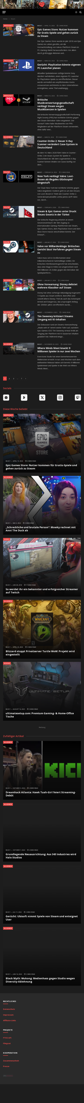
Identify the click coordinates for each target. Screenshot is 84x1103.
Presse (6, 1085)
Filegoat (7, 1062)
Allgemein (8, 140)
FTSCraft (7, 1056)
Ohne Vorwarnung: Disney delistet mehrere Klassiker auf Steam (57, 298)
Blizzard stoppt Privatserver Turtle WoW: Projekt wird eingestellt (40, 672)
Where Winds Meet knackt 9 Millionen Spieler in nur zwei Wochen (56, 366)
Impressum (8, 1033)
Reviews (7, 682)
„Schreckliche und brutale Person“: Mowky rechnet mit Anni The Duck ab (41, 548)
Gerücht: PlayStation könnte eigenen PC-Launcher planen (56, 67)
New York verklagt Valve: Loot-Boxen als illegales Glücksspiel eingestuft (57, 183)
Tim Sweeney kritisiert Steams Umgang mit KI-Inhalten (57, 332)
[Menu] (4, 12)
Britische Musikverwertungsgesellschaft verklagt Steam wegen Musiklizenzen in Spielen (58, 107)
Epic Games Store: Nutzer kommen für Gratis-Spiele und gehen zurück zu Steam (57, 33)
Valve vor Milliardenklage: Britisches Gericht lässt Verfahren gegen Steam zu (55, 258)
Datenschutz (9, 1028)
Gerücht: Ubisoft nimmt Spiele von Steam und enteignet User (42, 937)
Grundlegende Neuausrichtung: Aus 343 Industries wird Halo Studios (41, 875)
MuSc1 (39, 26)
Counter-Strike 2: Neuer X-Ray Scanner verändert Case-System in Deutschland (58, 147)
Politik (6, 176)
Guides (6, 558)
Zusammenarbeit (11, 1079)
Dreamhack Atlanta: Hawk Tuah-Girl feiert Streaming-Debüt (41, 813)
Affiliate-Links (9, 1039)
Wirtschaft (8, 25)
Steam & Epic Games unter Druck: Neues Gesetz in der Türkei (55, 219)
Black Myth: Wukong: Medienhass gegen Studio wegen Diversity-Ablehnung (40, 999)
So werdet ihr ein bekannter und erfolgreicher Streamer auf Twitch (42, 610)
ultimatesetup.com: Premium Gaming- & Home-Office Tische (40, 734)
